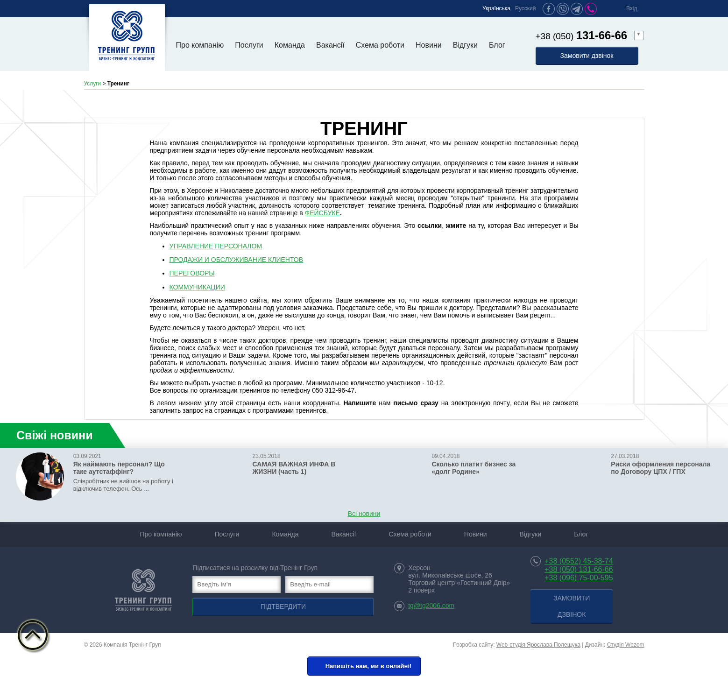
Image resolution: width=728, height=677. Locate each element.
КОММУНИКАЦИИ (197, 287)
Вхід (631, 8)
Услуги (92, 83)
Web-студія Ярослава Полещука (538, 645)
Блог (497, 45)
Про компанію (200, 45)
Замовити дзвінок (587, 55)
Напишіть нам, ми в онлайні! (363, 666)
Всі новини (364, 513)
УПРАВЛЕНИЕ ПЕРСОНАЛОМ (216, 246)
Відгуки (465, 45)
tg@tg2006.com (431, 605)
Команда (290, 45)
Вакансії (330, 45)
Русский (525, 8)
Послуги (249, 45)
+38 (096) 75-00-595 (578, 578)
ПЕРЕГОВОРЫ (192, 273)
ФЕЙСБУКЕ (322, 213)
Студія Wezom (625, 645)
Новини (429, 45)
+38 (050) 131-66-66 (578, 569)
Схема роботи (380, 45)
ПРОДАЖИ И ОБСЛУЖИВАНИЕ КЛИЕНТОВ (237, 259)
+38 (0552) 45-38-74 (578, 561)
